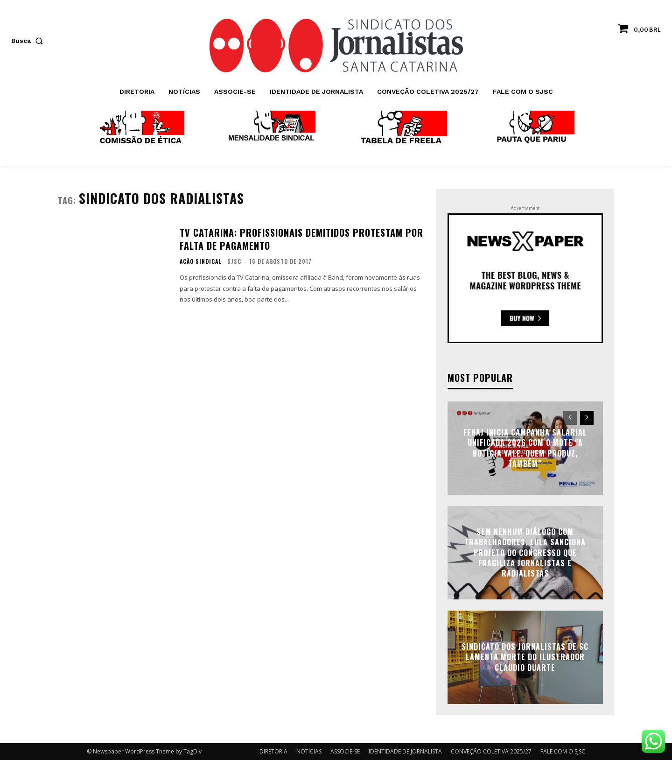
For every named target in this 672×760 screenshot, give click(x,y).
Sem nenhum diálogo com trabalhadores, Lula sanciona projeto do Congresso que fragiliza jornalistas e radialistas (525, 552)
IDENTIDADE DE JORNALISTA (405, 751)
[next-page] (587, 418)
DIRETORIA (273, 751)
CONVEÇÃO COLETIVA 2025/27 (491, 751)
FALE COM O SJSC (562, 751)
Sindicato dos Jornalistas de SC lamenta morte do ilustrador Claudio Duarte (525, 657)
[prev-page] (570, 418)
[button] (29, 40)
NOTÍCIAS (309, 751)
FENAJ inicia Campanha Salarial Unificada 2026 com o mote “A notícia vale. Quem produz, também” (525, 448)
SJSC (234, 261)
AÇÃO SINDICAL (200, 261)
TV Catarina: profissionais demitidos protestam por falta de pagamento (301, 239)
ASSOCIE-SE (345, 751)
